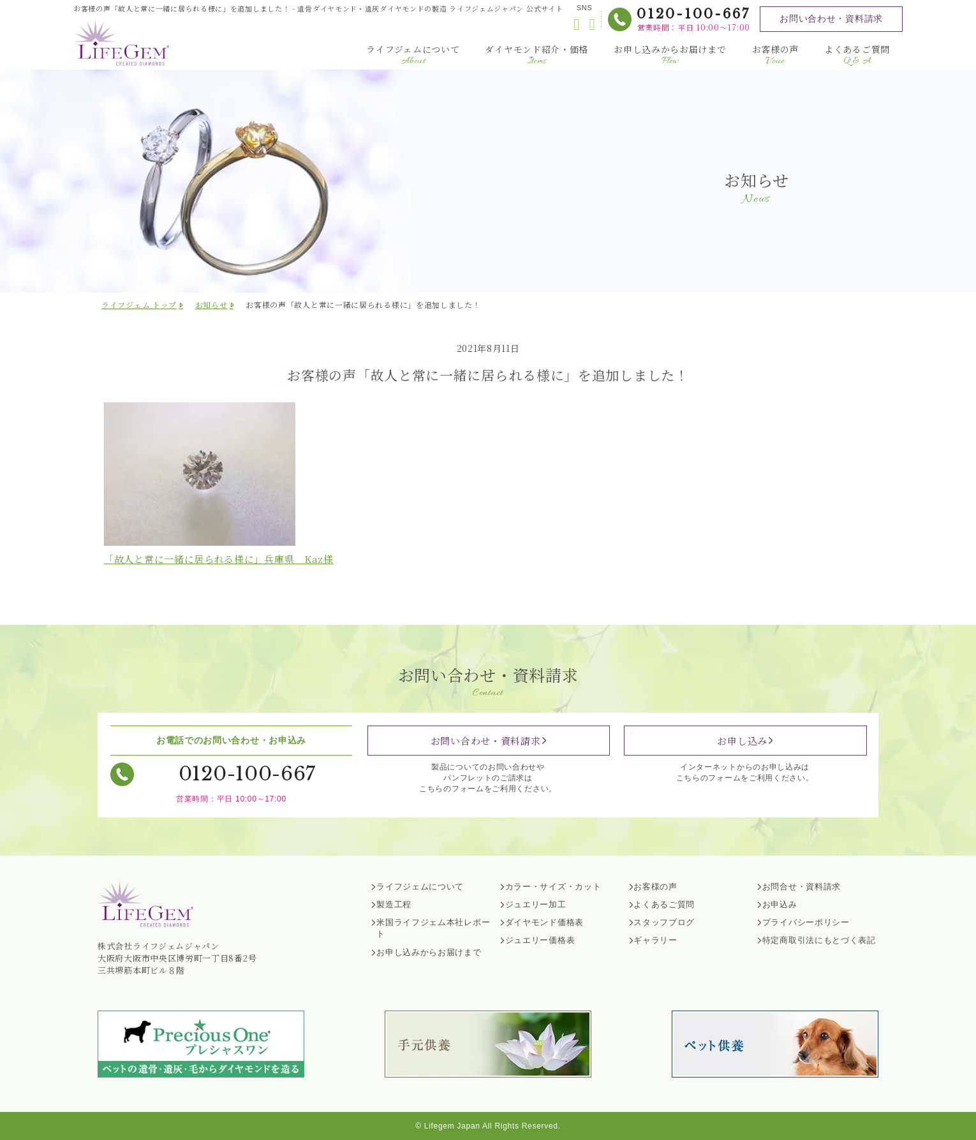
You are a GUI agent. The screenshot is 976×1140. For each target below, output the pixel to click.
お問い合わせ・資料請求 (831, 18)
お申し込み (742, 740)
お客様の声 (775, 55)
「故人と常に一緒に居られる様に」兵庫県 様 (219, 559)
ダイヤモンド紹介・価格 (536, 55)
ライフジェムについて (412, 55)
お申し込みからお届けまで (670, 55)
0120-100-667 (693, 14)
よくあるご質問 (857, 55)
